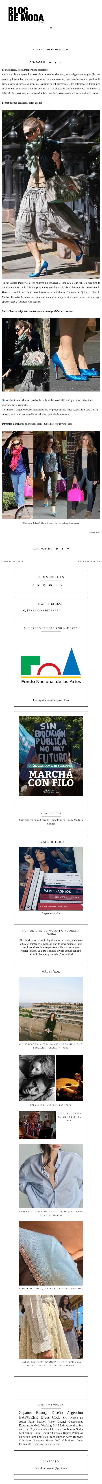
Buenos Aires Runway (69, 1436)
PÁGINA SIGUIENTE (89, 561)
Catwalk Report (61, 1433)
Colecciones (75, 1421)
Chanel (62, 1421)
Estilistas (42, 1436)
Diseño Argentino (67, 1412)
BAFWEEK (28, 1417)
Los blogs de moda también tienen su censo (69, 1117)
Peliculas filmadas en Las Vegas (51, 1105)
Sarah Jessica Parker (20, 69)
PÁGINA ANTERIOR (12, 561)
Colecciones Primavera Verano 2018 (39, 1440)
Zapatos (25, 1412)
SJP (65, 1417)
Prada (52, 1436)
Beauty (41, 1412)
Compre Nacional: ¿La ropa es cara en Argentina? (51, 1289)
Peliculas (77, 1433)
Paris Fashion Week (41, 1421)
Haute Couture (42, 1433)
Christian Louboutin (62, 1429)
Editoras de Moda (29, 1425)
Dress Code (51, 1417)
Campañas (42, 1429)
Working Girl (49, 1425)
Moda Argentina (68, 1425)
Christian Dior (27, 1436)
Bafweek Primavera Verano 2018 (47, 1444)
